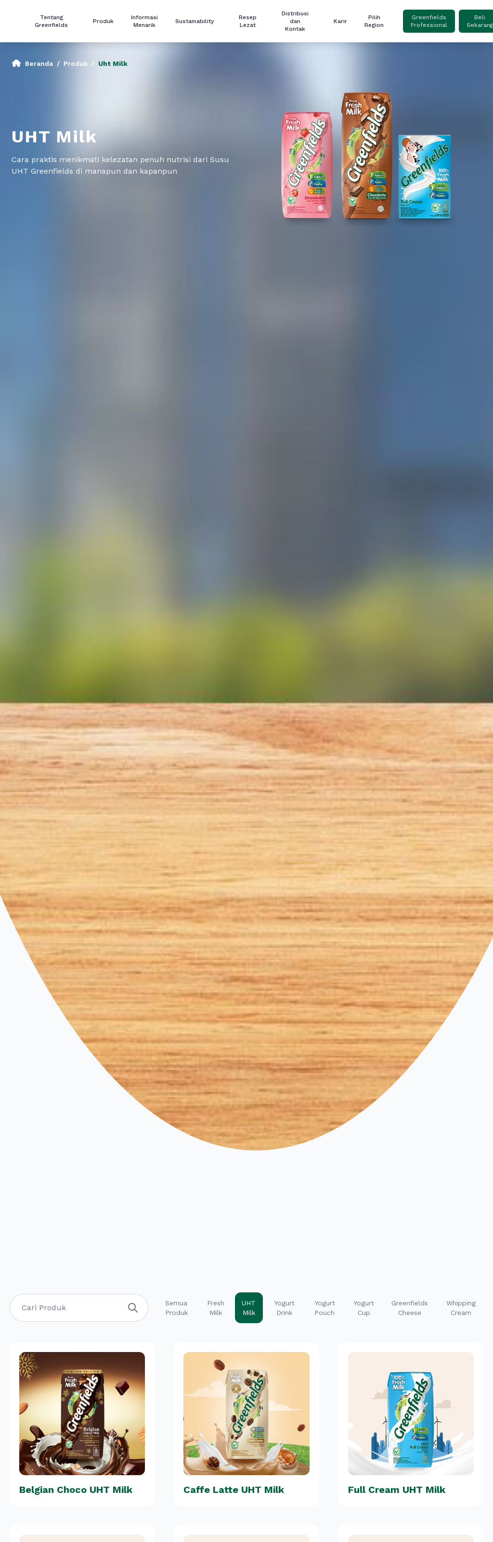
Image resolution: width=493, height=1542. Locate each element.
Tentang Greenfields (51, 21)
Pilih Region (374, 21)
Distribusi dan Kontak (295, 21)
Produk (103, 21)
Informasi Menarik (144, 21)
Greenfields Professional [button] (429, 21)
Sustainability (194, 21)
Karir (340, 21)
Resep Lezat (248, 21)
